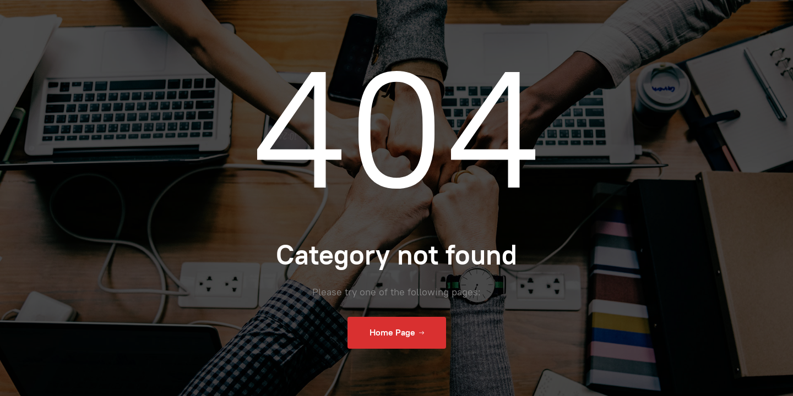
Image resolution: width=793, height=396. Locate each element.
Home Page (397, 333)
